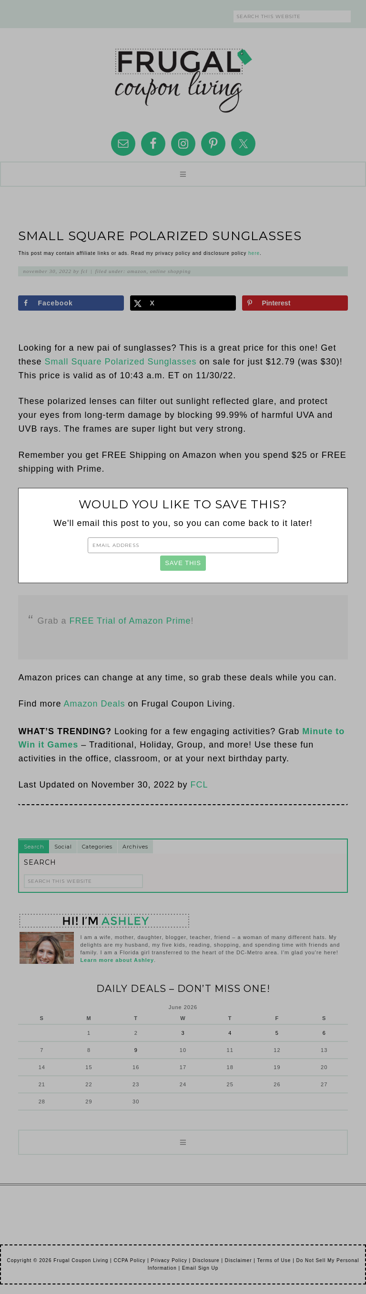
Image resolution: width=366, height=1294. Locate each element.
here (254, 253)
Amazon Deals (94, 703)
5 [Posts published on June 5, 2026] (277, 1033)
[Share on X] (182, 303)
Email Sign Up (200, 1268)
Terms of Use (274, 1260)
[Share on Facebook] (70, 303)
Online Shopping (170, 271)
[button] (183, 174)
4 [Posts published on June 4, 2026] (230, 1033)
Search (34, 846)
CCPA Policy (129, 1260)
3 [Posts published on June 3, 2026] (182, 1033)
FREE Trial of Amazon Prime (130, 621)
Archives (135, 846)
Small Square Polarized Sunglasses (120, 361)
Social (63, 846)
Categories (97, 846)
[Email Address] (183, 545)
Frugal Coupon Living (183, 77)
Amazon (136, 271)
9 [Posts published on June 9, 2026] (136, 1050)
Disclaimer (238, 1260)
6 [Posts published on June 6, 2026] (324, 1033)
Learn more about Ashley (117, 960)
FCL (199, 784)
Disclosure (206, 1260)
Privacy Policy (169, 1260)
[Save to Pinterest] (294, 303)
